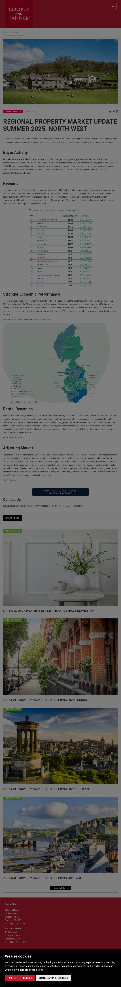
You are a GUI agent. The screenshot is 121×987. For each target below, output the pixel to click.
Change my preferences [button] (53, 978)
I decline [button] (27, 978)
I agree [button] (12, 978)
